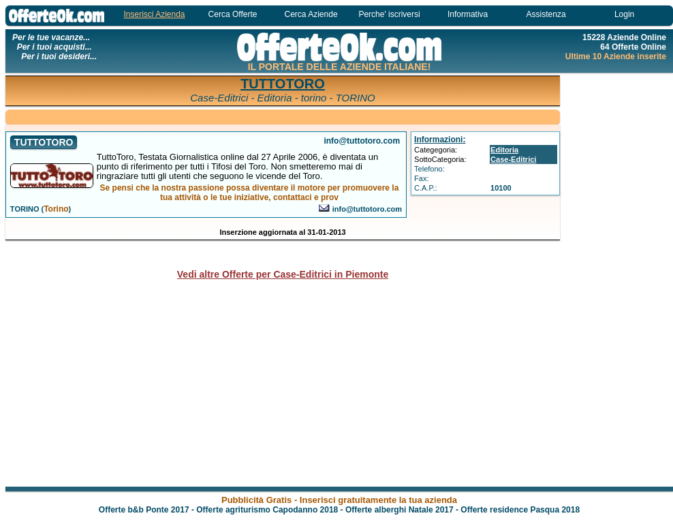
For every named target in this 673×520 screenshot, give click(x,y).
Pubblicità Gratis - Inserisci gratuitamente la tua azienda (339, 500)
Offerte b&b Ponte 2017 (144, 510)
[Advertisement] (283, 116)
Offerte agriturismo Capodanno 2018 (267, 510)
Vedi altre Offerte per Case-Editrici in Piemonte (282, 274)
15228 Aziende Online (624, 37)
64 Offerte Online (633, 47)
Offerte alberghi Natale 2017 (399, 510)
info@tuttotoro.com (367, 209)
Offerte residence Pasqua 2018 (520, 510)
